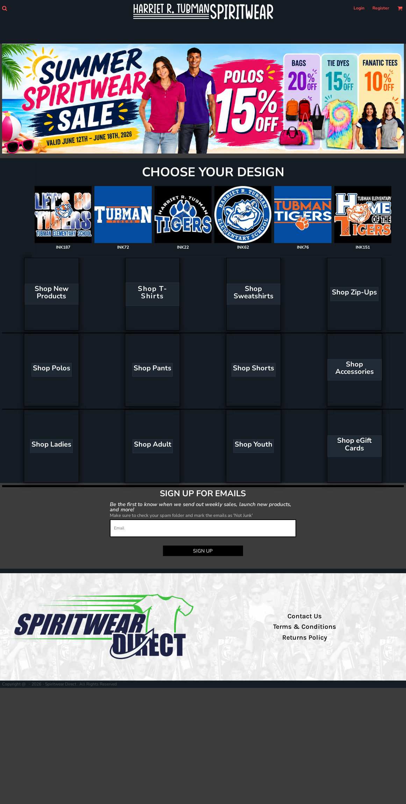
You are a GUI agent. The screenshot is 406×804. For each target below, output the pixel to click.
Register (380, 8)
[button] (4, 8)
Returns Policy (304, 637)
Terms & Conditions (304, 627)
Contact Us (304, 616)
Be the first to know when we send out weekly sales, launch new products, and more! (200, 506)
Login (359, 8)
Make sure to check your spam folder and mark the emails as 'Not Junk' (181, 515)
